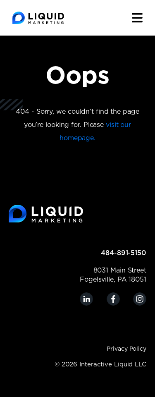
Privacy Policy (126, 349)
